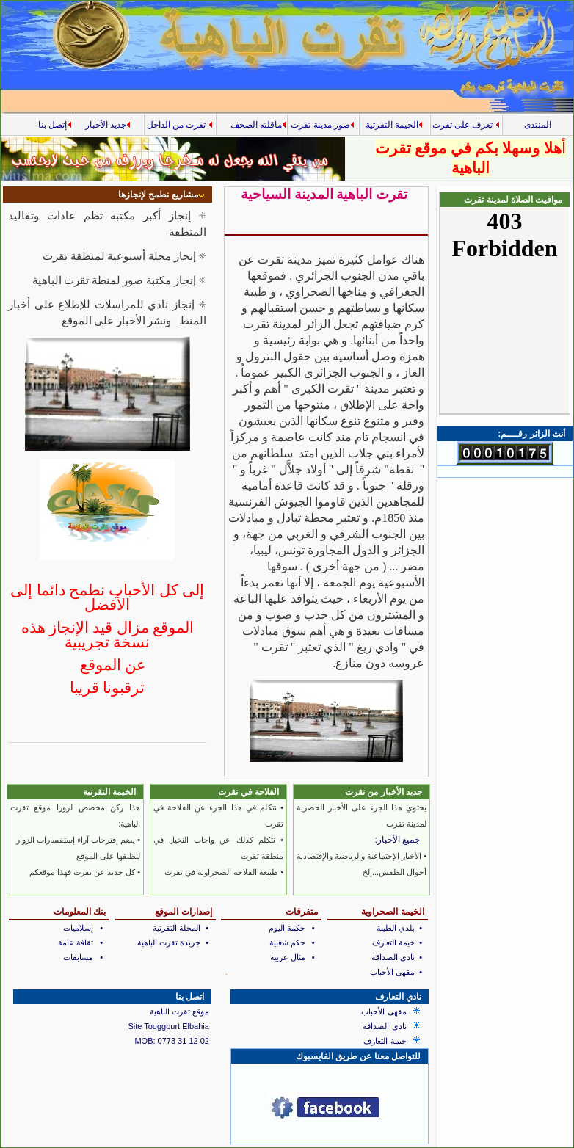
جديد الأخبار (108, 125)
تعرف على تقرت (466, 125)
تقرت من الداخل (180, 125)
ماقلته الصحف (256, 125)
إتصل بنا (52, 125)
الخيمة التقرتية (394, 125)
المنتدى (537, 125)
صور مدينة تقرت (323, 125)
